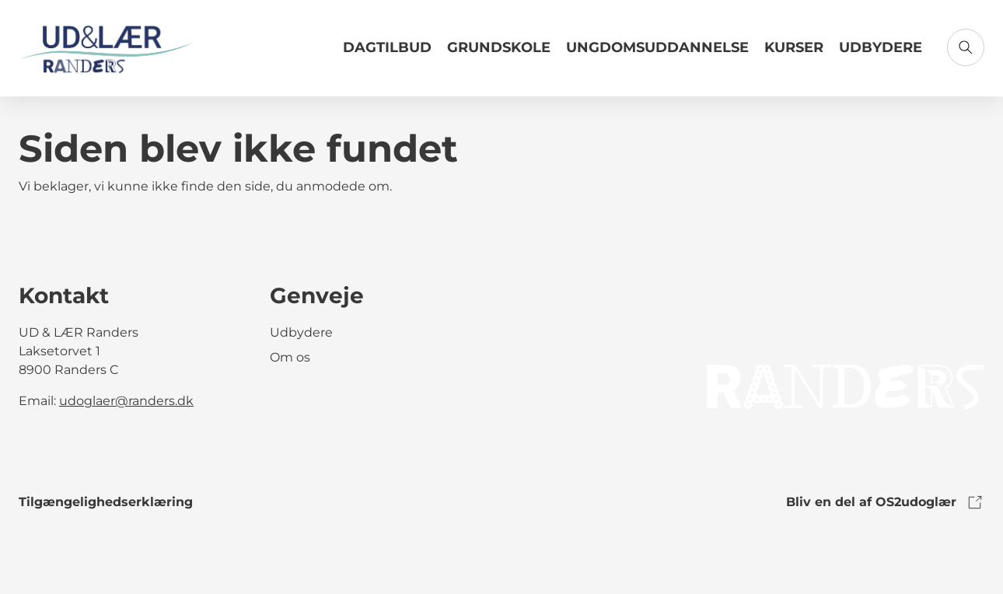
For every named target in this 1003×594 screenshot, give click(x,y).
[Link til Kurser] (793, 53)
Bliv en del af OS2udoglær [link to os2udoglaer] (885, 502)
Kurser (793, 47)
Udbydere (880, 47)
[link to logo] (845, 386)
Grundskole (498, 47)
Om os (290, 357)
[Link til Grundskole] (498, 53)
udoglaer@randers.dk (126, 400)
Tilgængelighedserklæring (106, 501)
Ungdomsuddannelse (657, 47)
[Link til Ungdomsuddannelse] (657, 53)
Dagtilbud (387, 47)
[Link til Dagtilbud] (387, 53)
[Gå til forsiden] (107, 48)
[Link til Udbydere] (880, 53)
